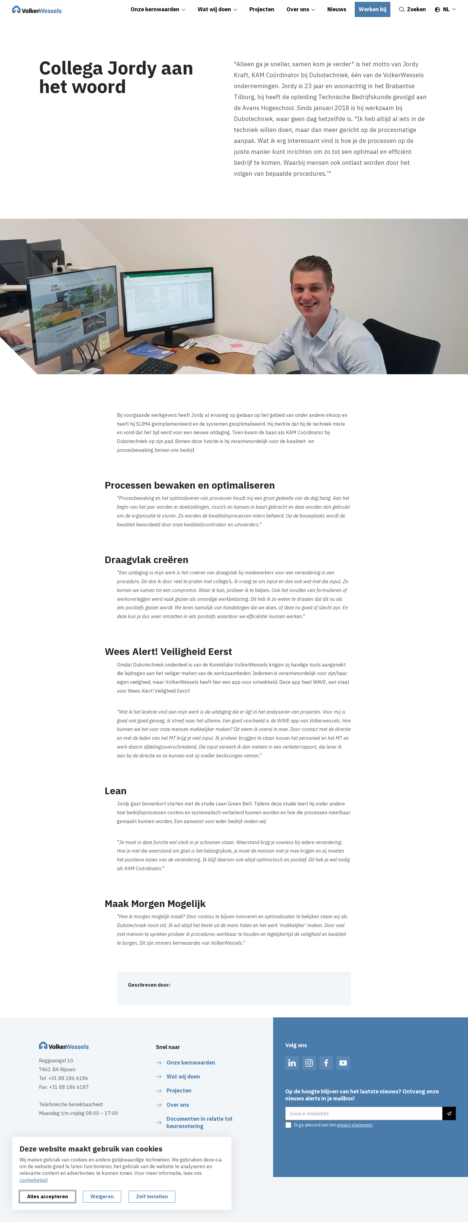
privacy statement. (355, 1125)
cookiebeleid (33, 1180)
